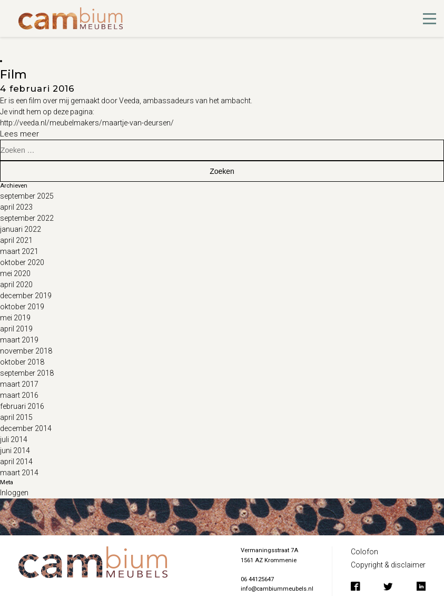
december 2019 (26, 295)
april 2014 (16, 461)
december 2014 (26, 428)
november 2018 (26, 351)
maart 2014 (19, 472)
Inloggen (14, 492)
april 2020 (16, 284)
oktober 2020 (22, 262)
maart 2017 (19, 384)
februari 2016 (22, 406)
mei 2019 (15, 318)
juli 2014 (13, 439)
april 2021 (16, 240)
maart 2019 (19, 340)
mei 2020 (15, 273)
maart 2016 (19, 395)
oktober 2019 (22, 306)
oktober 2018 (22, 362)
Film (13, 74)
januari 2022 (20, 229)
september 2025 (27, 196)
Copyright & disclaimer (388, 565)
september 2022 (27, 218)
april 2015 (16, 417)
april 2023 (16, 207)
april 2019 (16, 329)
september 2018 (27, 373)
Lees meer (19, 134)
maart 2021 (19, 251)
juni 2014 (15, 450)
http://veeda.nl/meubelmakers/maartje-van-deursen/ (87, 123)
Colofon (364, 551)
